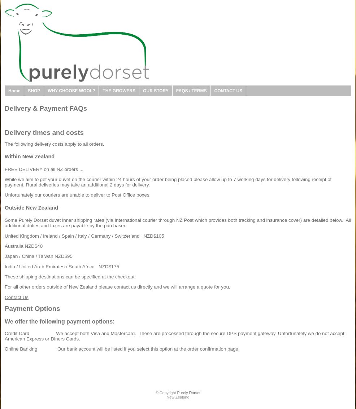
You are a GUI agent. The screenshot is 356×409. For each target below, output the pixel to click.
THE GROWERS (119, 90)
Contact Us (17, 297)
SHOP (34, 90)
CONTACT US (228, 90)
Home (14, 90)
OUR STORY (156, 90)
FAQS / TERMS (191, 90)
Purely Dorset (188, 393)
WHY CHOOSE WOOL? (71, 90)
